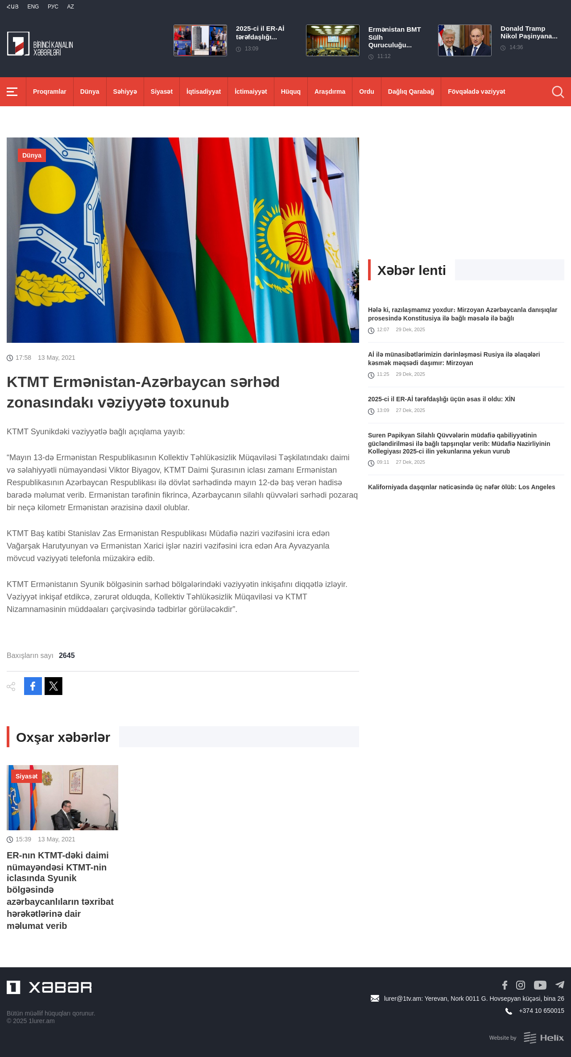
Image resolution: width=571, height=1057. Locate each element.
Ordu (366, 91)
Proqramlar (49, 91)
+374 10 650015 (541, 1010)
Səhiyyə (125, 91)
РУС (53, 7)
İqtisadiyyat (203, 91)
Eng (33, 7)
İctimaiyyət (251, 91)
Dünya (89, 91)
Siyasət (162, 91)
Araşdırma (329, 91)
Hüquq (291, 91)
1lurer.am (41, 1020)
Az (70, 7)
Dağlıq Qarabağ (411, 91)
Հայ (13, 7)
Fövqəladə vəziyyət (476, 91)
